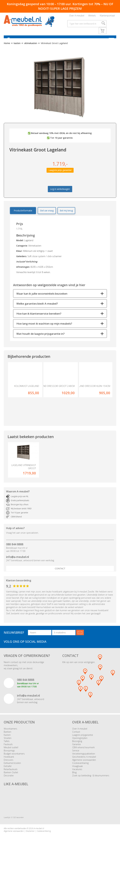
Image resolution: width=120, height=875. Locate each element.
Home (7, 47)
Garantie (76, 754)
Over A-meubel (76, 16)
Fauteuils (8, 754)
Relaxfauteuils (11, 779)
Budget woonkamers (14, 764)
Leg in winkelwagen (60, 193)
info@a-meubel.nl (17, 567)
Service (75, 760)
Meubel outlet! (11, 757)
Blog (74, 782)
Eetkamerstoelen (12, 773)
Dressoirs (8, 770)
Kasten (7, 745)
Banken (7, 742)
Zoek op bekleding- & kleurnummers (90, 785)
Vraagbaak (77, 776)
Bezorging (77, 751)
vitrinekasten (29, 47)
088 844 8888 (14, 555)
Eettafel (7, 776)
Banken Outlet (11, 782)
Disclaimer (30, 841)
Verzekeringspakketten (83, 764)
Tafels (7, 751)
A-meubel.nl (39, 839)
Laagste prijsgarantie (82, 745)
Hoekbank (9, 767)
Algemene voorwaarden (84, 770)
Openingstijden (79, 748)
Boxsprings (9, 760)
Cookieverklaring (80, 773)
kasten (16, 47)
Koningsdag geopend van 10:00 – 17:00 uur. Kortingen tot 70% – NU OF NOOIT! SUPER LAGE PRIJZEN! (60, 6)
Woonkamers (10, 739)
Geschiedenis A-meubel (84, 767)
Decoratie (9, 785)
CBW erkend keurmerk (83, 757)
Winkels (92, 16)
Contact (60, 579)
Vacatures (77, 779)
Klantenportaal (107, 16)
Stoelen (7, 748)
